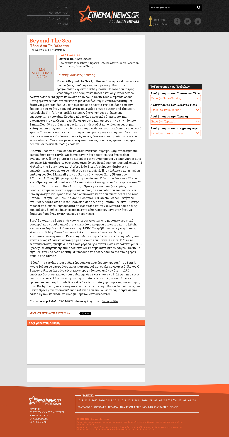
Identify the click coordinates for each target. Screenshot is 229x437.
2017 (95, 400)
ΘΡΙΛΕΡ (173, 407)
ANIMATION (126, 407)
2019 (80, 400)
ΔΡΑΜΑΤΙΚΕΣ (84, 407)
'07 (160, 400)
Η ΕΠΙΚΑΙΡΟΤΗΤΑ (39, 415)
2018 (87, 400)
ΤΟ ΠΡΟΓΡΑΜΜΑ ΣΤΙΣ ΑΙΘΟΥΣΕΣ (47, 412)
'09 (150, 400)
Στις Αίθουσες (57, 13)
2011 (137, 400)
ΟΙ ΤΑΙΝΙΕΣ (35, 409)
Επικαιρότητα (57, 18)
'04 (175, 400)
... (180, 407)
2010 (145, 400)
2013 (123, 400)
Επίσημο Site (110, 301)
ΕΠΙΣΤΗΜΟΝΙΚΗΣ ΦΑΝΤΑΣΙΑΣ (151, 407)
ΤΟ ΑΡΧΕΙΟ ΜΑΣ (38, 421)
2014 (116, 400)
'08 (155, 400)
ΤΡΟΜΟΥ (113, 407)
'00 (194, 400)
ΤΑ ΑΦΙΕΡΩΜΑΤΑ (39, 418)
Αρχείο (62, 24)
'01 (189, 400)
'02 (184, 400)
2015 (109, 400)
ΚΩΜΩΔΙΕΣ (100, 407)
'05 (170, 400)
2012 (130, 400)
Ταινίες (62, 7)
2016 (102, 400)
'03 (179, 400)
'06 (165, 400)
